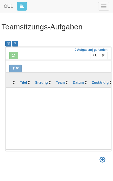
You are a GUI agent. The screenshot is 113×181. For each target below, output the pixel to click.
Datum (78, 82)
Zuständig (100, 82)
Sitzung (41, 82)
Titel (23, 82)
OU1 (8, 6)
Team (60, 82)
